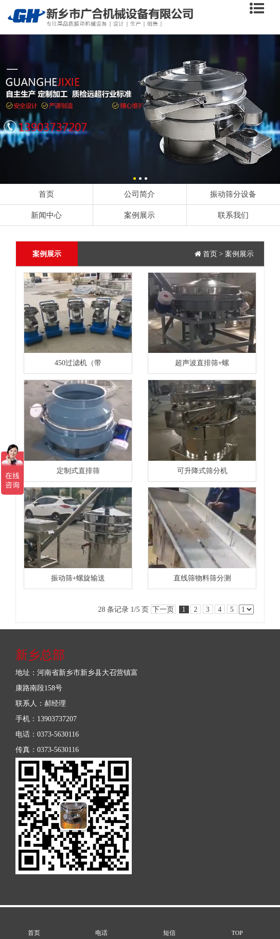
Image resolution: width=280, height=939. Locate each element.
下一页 (163, 609)
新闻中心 (46, 215)
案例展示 (139, 215)
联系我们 (233, 215)
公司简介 (139, 194)
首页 (46, 194)
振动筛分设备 (233, 194)
